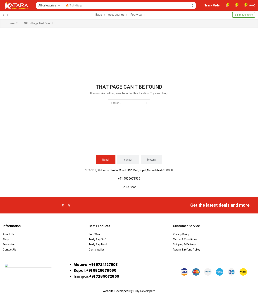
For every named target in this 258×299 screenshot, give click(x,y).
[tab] (105, 159)
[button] (211, 5)
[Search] (192, 5)
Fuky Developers (144, 291)
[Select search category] (49, 5)
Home (10, 23)
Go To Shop (129, 187)
